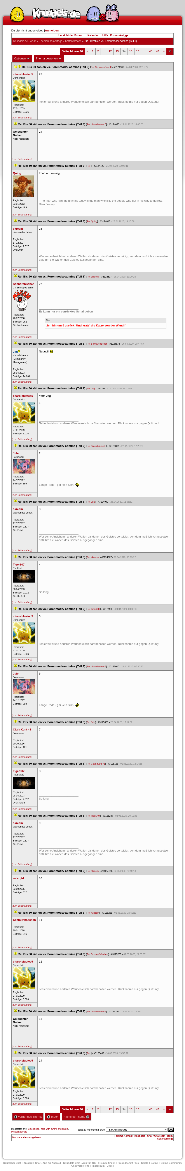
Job (110, 1165)
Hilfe (105, 35)
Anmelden (52, 30)
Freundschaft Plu (128, 1163)
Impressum (98, 1165)
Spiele (144, 1163)
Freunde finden (106, 1163)
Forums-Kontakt (124, 1136)
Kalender (93, 35)
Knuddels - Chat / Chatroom (149, 1136)
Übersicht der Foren (69, 35)
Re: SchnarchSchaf (101, 67)
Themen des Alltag (50, 41)
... (104, 51)
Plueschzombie (19, 1131)
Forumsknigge (119, 35)
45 (150, 51)
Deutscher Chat (12, 1163)
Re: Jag (91, 388)
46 (157, 51)
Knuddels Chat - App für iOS (79, 1163)
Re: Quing (92, 221)
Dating (154, 1163)
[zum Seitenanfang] (22, 117)
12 (110, 51)
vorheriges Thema (28, 1116)
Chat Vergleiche (80, 1165)
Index (52, 1116)
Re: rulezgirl (93, 912)
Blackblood (33, 1129)
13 (117, 51)
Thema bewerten (49, 58)
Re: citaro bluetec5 (96, 124)
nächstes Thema (76, 1116)
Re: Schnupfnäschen (97, 954)
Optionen (22, 58)
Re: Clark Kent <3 (96, 763)
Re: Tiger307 (93, 609)
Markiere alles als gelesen (26, 1137)
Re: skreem (93, 276)
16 (137, 51)
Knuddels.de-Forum (24, 41)
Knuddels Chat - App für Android (42, 1163)
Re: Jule (91, 501)
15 (130, 51)
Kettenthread (73, 41)
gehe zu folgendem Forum (91, 1129)
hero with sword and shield (54, 1129)
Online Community (171, 1163)
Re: (89, 166)
